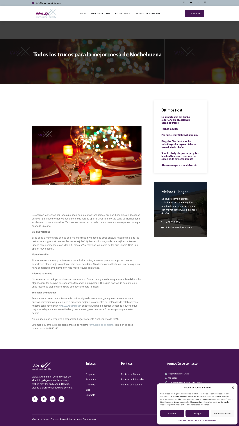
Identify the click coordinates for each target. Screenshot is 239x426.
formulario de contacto (101, 325)
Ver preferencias (222, 413)
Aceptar (172, 413)
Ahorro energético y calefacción (179, 165)
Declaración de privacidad (205, 420)
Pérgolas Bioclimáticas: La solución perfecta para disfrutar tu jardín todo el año (179, 144)
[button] (232, 387)
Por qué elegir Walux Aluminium (179, 134)
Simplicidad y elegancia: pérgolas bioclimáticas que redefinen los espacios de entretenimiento (179, 156)
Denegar (197, 413)
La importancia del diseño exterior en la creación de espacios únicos (175, 119)
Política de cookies (185, 420)
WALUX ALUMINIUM (70, 306)
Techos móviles (169, 128)
